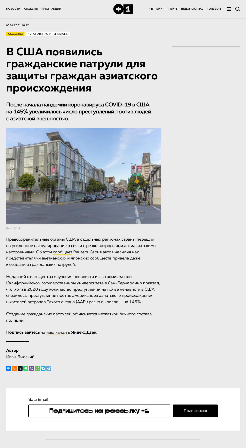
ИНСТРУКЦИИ (51, 9)
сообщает (62, 252)
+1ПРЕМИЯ (157, 9)
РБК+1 (172, 9)
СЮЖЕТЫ (31, 9)
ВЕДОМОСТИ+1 (192, 9)
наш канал (56, 332)
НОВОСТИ (13, 9)
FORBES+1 (214, 9)
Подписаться (195, 411)
